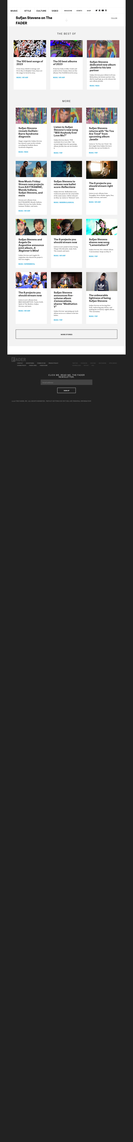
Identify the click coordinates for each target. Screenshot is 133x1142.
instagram (106, 10)
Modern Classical (67, 202)
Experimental (29, 264)
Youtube (93, 363)
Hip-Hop (25, 77)
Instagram (102, 363)
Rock (97, 85)
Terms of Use (41, 363)
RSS (93, 365)
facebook (99, 10)
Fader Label (33, 365)
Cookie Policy (21, 365)
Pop (61, 152)
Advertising (30, 363)
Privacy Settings (53, 401)
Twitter (96, 10)
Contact (20, 363)
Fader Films (43, 365)
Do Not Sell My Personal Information (75, 401)
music (18, 77)
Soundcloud (76, 365)
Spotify (86, 365)
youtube (103, 10)
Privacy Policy (53, 363)
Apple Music (113, 363)
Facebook (84, 363)
